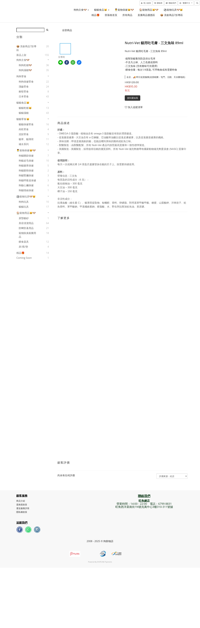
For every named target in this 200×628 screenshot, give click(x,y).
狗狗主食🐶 (81, 9)
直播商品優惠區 (146, 15)
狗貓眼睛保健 (26, 170)
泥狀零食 (24, 134)
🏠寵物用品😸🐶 (148, 9)
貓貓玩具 (24, 206)
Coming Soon (24, 257)
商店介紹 (20, 500)
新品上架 (21, 55)
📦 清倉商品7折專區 (171, 15)
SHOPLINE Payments (104, 562)
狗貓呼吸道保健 (27, 180)
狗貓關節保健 (26, 155)
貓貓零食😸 (22, 119)
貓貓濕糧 (24, 113)
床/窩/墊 (23, 246)
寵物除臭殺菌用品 (27, 234)
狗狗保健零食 (26, 81)
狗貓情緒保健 (26, 190)
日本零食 (24, 96)
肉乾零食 (24, 129)
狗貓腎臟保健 (26, 175)
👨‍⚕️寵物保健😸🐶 (124, 9)
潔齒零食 (24, 86)
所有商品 (127, 15)
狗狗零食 (21, 76)
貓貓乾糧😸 (25, 108)
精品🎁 (95, 15)
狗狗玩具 (24, 201)
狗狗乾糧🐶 (25, 65)
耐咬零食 (24, 91)
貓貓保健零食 (26, 124)
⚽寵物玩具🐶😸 (173, 9)
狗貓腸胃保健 (26, 165)
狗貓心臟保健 (26, 185)
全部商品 (67, 30)
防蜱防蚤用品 (26, 228)
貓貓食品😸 (101, 9)
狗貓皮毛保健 (26, 160)
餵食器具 (24, 241)
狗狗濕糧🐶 (25, 70)
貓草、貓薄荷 (26, 139)
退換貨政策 (21, 504)
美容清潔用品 (26, 223)
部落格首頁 (111, 15)
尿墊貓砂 (24, 218)
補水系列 (24, 144)
